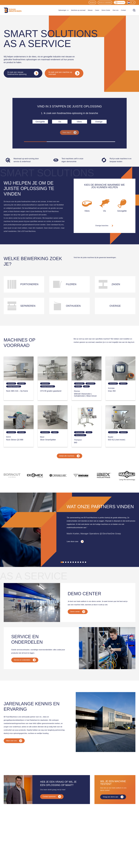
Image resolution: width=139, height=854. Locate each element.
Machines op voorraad (78, 10)
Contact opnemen (52, 791)
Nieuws (90, 10)
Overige (98, 122)
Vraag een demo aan (113, 791)
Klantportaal (119, 2)
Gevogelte (40, 122)
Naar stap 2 (69, 132)
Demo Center (106, 10)
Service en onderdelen (105, 2)
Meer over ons (14, 735)
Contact (123, 10)
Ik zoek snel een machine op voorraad (64, 73)
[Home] (12, 10)
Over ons (115, 10)
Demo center (77, 606)
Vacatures (92, 2)
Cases (97, 10)
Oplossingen (63, 10)
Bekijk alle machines (69, 455)
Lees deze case (75, 535)
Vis (59, 122)
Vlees (79, 122)
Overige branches (104, 225)
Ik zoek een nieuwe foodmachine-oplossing (23, 73)
